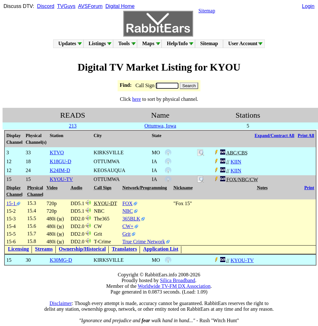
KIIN (235, 161)
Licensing (18, 249)
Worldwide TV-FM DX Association (174, 286)
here (136, 99)
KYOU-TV (242, 260)
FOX (127, 203)
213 (72, 125)
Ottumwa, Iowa (160, 125)
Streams (44, 249)
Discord (45, 6)
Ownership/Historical (82, 249)
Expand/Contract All (274, 135)
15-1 (13, 203)
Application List (160, 249)
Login (308, 6)
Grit (126, 234)
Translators (124, 249)
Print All (306, 135)
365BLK (131, 218)
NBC (127, 211)
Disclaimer (60, 303)
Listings (97, 43)
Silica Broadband (177, 280)
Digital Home (120, 6)
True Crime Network (143, 241)
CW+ (128, 226)
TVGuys (66, 6)
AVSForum (90, 6)
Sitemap (207, 10)
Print (309, 187)
